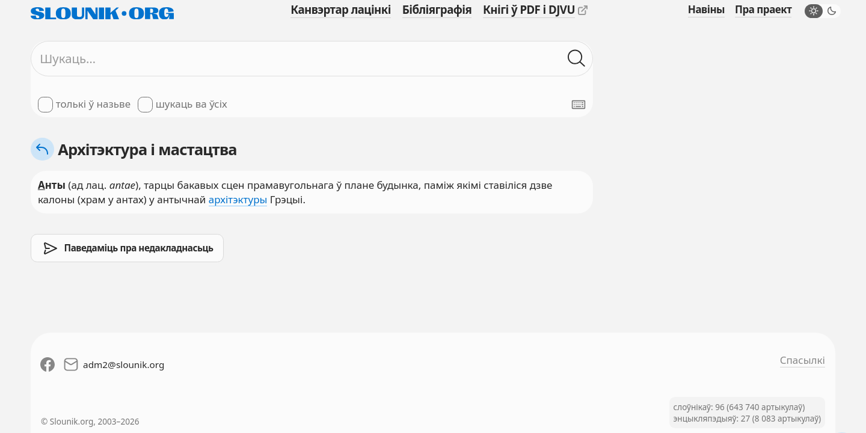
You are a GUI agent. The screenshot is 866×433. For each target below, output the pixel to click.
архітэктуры (238, 199)
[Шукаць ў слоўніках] (576, 59)
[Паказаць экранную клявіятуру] (578, 104)
